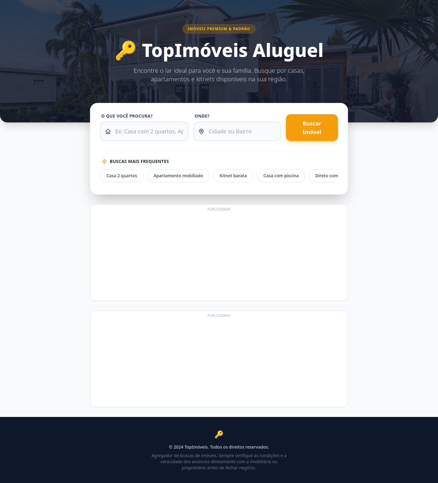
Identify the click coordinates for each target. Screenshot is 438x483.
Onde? (202, 116)
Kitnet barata (233, 175)
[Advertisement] (219, 255)
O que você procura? (127, 116)
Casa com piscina (281, 175)
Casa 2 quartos (121, 175)
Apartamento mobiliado (178, 175)
